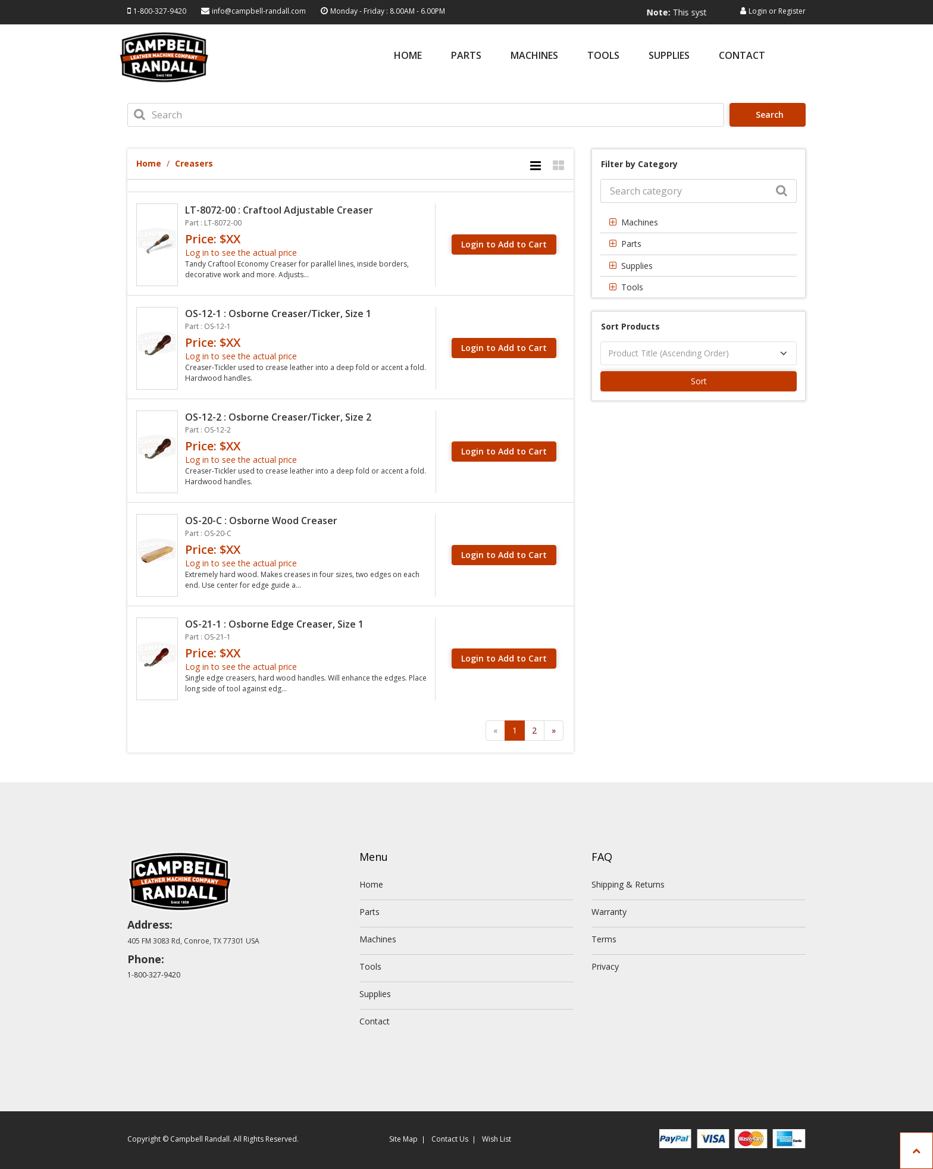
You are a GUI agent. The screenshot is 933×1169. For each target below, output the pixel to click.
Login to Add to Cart (504, 244)
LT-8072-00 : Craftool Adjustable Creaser (279, 210)
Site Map (403, 1139)
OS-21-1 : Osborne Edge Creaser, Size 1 (274, 624)
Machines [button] (639, 222)
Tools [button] (632, 287)
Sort (699, 381)
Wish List (496, 1139)
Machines (534, 56)
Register (792, 11)
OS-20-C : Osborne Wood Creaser (261, 520)
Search (768, 114)
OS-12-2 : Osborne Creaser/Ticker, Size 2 (278, 417)
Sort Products (630, 326)
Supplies (669, 56)
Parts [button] (631, 243)
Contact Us (449, 1139)
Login (758, 11)
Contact (742, 56)
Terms (603, 939)
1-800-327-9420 (159, 11)
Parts (466, 56)
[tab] (698, 222)
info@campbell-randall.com (259, 11)
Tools (603, 56)
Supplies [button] (637, 265)
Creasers (194, 163)
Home (408, 56)
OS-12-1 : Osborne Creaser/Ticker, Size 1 (278, 313)
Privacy (605, 966)
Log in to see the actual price (241, 252)
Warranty (609, 911)
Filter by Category (639, 164)
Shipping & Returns (628, 884)
